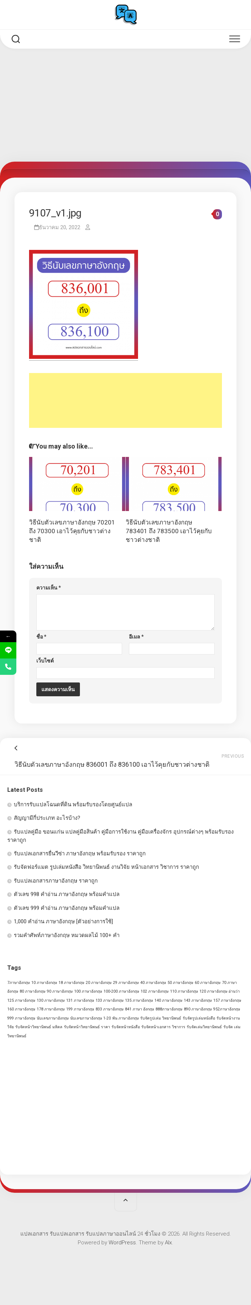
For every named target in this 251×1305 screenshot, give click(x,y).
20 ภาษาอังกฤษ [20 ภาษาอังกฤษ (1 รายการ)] (99, 982)
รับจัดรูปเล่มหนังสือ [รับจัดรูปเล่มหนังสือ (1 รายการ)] (199, 1018)
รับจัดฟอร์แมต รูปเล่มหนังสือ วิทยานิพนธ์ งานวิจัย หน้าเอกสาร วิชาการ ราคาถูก (106, 867)
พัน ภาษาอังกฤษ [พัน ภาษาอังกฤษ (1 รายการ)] (125, 1018)
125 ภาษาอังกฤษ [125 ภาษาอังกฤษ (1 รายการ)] (21, 1000)
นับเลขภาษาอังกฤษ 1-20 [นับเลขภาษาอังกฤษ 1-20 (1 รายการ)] (90, 1018)
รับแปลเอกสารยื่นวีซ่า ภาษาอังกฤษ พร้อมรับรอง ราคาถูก (80, 853)
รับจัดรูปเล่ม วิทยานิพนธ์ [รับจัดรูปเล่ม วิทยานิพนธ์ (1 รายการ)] (160, 1018)
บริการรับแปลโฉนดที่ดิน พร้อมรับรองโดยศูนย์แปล (73, 804)
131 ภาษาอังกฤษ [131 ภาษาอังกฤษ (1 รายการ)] (80, 1000)
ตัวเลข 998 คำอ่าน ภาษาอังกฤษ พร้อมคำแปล (67, 894)
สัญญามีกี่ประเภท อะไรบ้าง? (47, 818)
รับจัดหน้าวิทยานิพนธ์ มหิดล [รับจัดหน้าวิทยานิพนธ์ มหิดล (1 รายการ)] (38, 1027)
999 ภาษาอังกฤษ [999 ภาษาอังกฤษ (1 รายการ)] (21, 1018)
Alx (168, 1242)
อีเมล (136, 637)
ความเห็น (48, 588)
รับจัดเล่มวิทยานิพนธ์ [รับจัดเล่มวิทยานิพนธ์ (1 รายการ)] (204, 1027)
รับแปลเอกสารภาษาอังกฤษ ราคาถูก (56, 881)
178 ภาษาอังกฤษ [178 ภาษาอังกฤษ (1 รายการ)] (51, 1009)
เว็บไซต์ (45, 661)
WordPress (122, 1242)
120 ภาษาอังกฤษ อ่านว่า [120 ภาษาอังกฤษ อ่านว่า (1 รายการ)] (219, 991)
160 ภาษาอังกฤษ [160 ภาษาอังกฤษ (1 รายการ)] (21, 1009)
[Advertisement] (125, 107)
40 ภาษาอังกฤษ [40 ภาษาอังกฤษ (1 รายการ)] (153, 982)
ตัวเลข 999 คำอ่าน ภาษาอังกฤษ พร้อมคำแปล (67, 908)
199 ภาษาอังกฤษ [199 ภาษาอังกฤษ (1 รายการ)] (80, 1009)
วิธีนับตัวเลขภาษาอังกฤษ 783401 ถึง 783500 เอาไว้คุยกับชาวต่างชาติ (169, 531)
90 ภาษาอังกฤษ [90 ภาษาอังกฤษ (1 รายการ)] (60, 991)
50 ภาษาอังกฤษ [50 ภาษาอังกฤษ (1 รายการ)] (180, 982)
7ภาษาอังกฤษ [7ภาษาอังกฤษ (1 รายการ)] (18, 982)
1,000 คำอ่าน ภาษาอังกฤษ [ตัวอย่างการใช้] (63, 921)
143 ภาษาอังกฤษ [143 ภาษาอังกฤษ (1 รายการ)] (198, 1000)
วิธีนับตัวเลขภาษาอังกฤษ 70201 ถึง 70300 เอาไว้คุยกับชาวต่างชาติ (72, 531)
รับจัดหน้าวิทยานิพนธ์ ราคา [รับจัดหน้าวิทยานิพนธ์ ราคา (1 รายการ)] (87, 1027)
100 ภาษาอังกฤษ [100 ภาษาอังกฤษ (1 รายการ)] (88, 991)
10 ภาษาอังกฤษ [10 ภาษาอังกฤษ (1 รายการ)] (44, 982)
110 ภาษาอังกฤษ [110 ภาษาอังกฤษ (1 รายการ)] (184, 991)
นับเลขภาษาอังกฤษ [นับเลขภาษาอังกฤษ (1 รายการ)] (53, 1018)
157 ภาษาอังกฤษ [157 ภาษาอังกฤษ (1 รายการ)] (227, 1000)
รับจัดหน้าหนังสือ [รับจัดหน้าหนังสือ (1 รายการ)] (126, 1027)
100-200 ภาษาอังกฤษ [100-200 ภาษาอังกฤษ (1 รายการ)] (121, 991)
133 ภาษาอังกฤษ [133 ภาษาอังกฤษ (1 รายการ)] (110, 1000)
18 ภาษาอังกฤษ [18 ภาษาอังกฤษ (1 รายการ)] (71, 982)
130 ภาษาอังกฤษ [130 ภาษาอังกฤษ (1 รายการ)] (51, 1000)
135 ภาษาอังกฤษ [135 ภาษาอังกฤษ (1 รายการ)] (139, 1000)
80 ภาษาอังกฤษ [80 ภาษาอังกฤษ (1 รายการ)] (32, 991)
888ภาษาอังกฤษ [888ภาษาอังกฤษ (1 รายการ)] (168, 1009)
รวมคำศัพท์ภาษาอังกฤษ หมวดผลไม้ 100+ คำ (67, 935)
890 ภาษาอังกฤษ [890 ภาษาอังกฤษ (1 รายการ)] (198, 1009)
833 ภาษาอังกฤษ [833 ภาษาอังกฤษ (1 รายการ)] (110, 1009)
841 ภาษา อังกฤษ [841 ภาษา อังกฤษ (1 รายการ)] (139, 1009)
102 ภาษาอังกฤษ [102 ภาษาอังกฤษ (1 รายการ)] (155, 991)
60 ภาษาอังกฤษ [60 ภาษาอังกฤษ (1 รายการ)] (207, 982)
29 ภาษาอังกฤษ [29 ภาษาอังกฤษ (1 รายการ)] (126, 982)
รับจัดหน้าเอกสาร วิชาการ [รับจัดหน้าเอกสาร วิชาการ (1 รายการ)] (163, 1027)
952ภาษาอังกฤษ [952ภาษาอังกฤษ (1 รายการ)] (226, 1009)
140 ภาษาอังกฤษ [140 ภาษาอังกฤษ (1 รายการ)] (168, 1000)
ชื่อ (41, 637)
